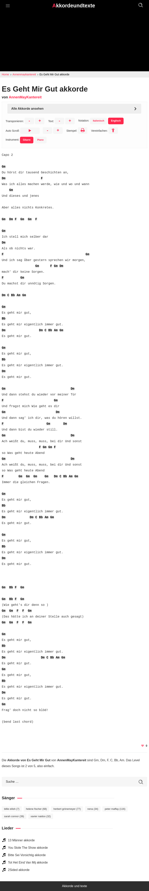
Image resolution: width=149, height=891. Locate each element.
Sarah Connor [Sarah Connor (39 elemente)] (14, 816)
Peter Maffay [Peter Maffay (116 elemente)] (115, 808)
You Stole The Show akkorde (28, 847)
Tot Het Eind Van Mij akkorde (28, 862)
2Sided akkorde (18, 870)
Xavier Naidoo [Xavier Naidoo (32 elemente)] (41, 816)
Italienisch (98, 120)
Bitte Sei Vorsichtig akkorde (27, 855)
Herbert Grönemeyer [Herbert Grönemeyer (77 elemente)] (67, 808)
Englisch (116, 120)
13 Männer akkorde (21, 840)
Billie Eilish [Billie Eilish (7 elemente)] (11, 808)
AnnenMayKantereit (25, 97)
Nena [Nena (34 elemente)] (92, 808)
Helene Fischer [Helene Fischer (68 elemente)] (36, 808)
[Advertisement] (74, 42)
